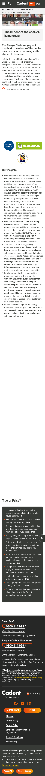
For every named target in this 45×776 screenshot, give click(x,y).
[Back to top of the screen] (33, 693)
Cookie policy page (10, 765)
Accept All (8, 771)
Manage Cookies (24, 771)
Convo (14, 665)
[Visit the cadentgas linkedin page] (29, 703)
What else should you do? (13, 631)
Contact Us (13, 710)
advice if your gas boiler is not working (28, 678)
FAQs (32, 710)
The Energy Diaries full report (18, 90)
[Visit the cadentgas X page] (22, 703)
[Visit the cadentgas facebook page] (16, 703)
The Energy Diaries (24, 10)
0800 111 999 (15, 627)
